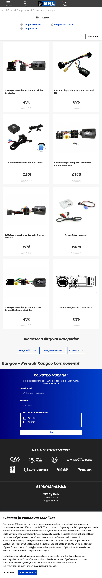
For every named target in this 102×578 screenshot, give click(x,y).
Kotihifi (29, 422)
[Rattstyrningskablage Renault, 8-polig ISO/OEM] (26, 239)
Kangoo (52, 10)
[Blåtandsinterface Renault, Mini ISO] (26, 166)
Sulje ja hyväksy (28, 572)
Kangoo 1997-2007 (33, 24)
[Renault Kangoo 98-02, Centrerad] (76, 311)
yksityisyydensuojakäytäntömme (20, 559)
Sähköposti (26, 388)
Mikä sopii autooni (22, 10)
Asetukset (9, 572)
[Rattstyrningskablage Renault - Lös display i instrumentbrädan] (26, 311)
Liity (51, 432)
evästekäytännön (65, 562)
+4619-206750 (51, 497)
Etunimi (24, 400)
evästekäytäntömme (21, 530)
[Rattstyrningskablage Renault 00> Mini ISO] (76, 94)
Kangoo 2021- (30, 28)
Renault (40, 10)
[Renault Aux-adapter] (76, 239)
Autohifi (5, 10)
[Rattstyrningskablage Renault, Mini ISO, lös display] (26, 94)
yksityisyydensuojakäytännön (18, 566)
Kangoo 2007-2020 (64, 24)
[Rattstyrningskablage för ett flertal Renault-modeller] (76, 166)
